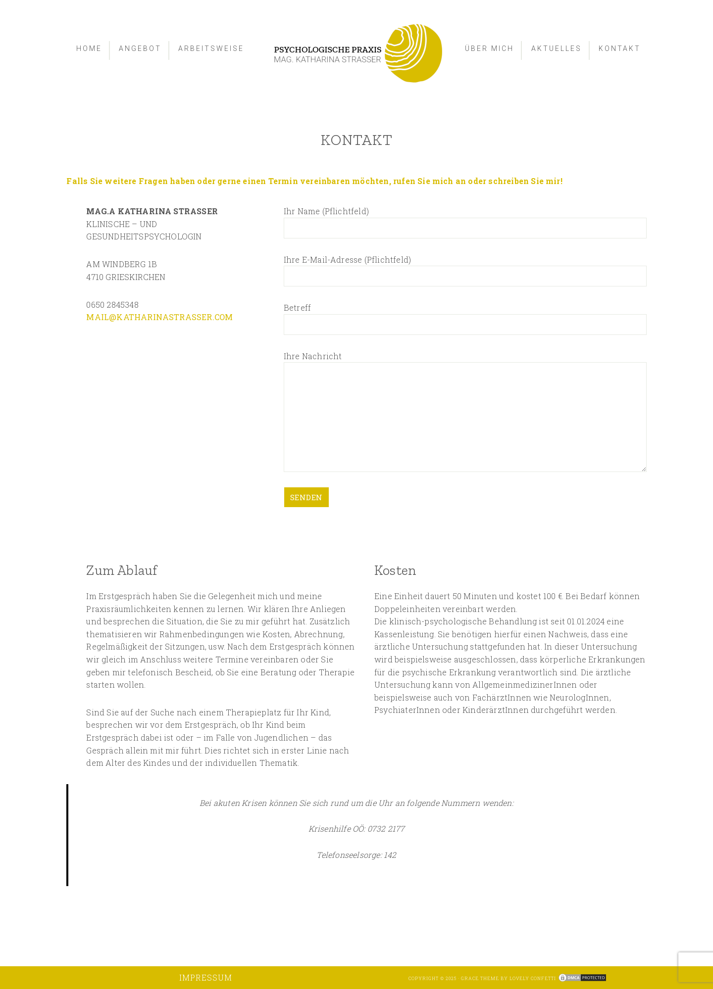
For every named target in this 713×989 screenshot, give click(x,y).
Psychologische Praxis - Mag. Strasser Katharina (356, 53)
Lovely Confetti (532, 978)
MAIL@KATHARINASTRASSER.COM (159, 317)
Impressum (205, 977)
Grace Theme (480, 978)
